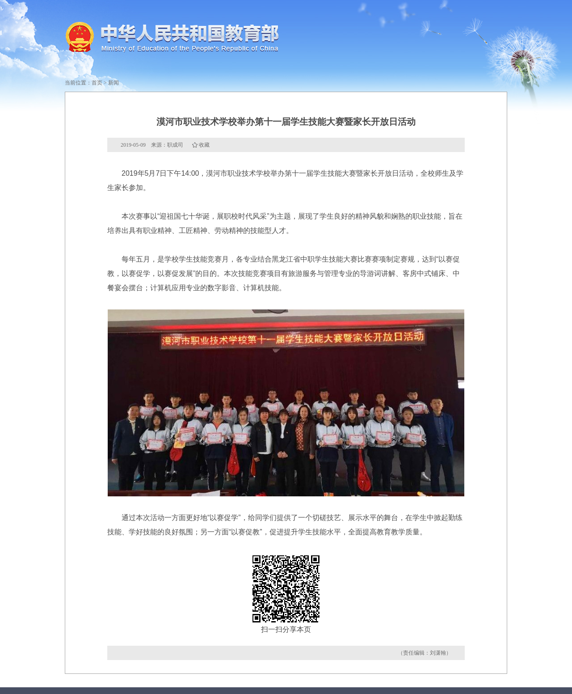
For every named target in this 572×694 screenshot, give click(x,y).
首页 (97, 83)
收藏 (204, 145)
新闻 (113, 83)
